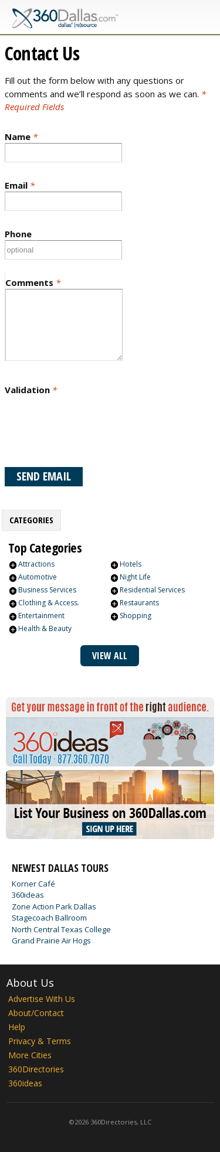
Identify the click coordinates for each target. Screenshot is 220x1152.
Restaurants (139, 603)
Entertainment (41, 616)
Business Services (47, 590)
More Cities (30, 1055)
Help (16, 1026)
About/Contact (36, 1012)
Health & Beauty (45, 628)
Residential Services (152, 590)
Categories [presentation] (31, 520)
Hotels (130, 564)
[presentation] (94, 431)
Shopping (135, 616)
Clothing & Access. (48, 603)
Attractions (36, 564)
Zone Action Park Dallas (54, 906)
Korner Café (33, 883)
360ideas (28, 894)
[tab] (31, 520)
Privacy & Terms (39, 1041)
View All (109, 655)
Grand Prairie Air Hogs (51, 940)
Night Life (135, 577)
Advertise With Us (41, 998)
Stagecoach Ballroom (49, 917)
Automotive (37, 577)
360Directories (36, 1069)
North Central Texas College (61, 929)
